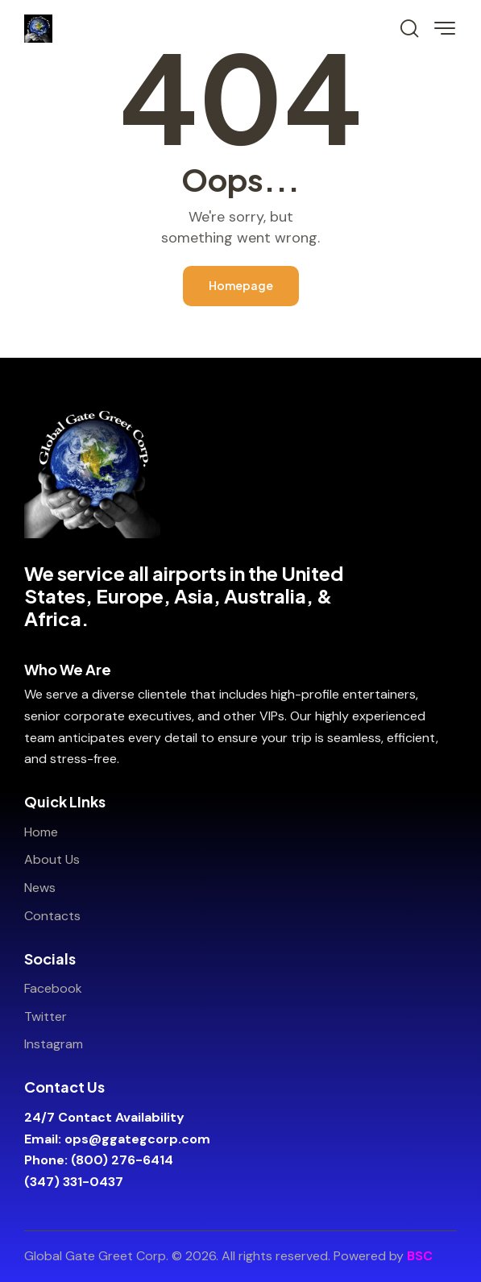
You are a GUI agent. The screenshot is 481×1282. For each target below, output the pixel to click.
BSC (420, 1255)
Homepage (241, 285)
